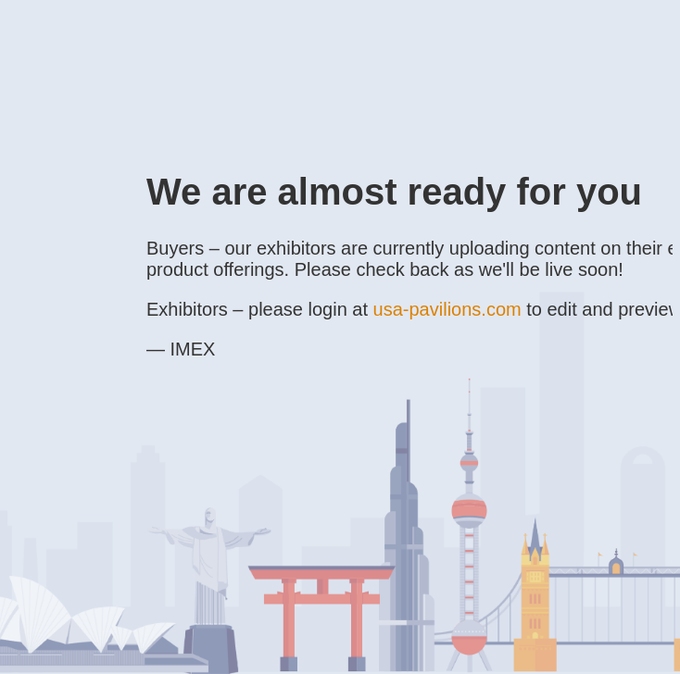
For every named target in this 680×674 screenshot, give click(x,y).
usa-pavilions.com (447, 309)
